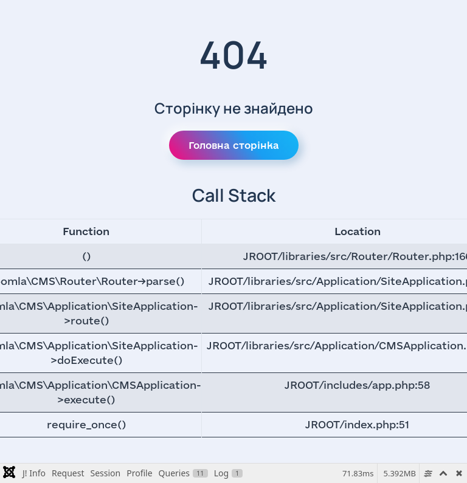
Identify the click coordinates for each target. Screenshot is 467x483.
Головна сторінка (234, 145)
